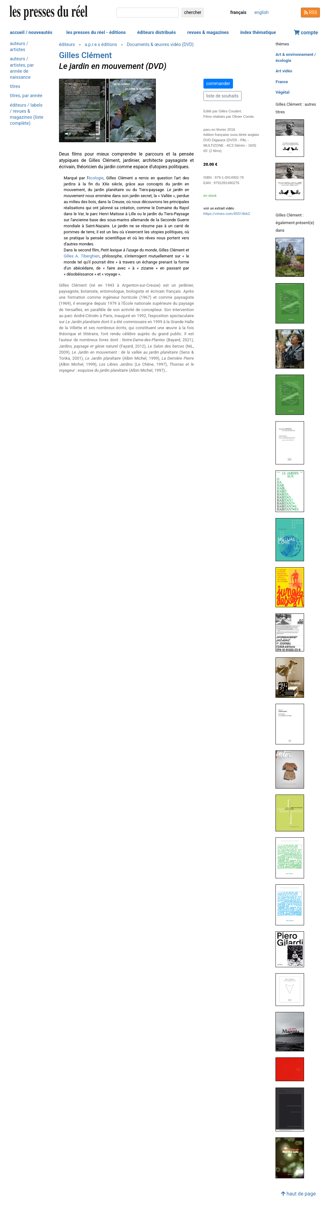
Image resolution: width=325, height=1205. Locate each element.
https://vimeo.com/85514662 (226, 214)
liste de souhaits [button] (222, 95)
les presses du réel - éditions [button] (96, 32)
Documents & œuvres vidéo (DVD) (160, 44)
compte (306, 33)
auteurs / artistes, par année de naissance (22, 68)
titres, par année (26, 95)
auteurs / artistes (19, 46)
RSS (310, 12)
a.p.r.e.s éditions (101, 44)
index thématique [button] (258, 32)
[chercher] (147, 12)
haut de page (298, 1194)
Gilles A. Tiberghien (82, 256)
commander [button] (218, 83)
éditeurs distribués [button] (156, 32)
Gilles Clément (85, 55)
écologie (96, 178)
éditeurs (67, 44)
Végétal (282, 92)
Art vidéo (283, 71)
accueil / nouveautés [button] (31, 32)
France (281, 81)
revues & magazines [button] (208, 32)
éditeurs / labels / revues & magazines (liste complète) (26, 114)
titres (15, 86)
